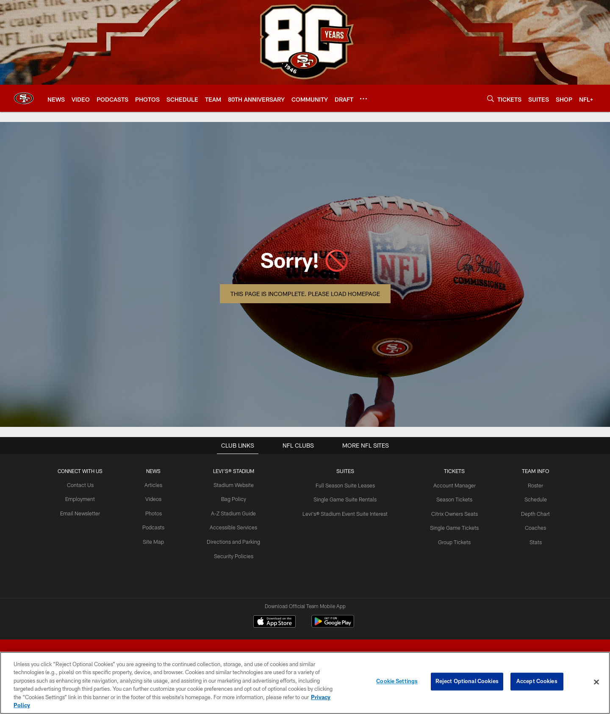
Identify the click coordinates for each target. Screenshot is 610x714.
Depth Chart (530, 512)
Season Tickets (451, 499)
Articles (156, 485)
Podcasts (156, 526)
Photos (156, 512)
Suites (344, 471)
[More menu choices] (363, 98)
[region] (305, 683)
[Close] (596, 682)
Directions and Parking (235, 540)
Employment (85, 499)
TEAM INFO (530, 471)
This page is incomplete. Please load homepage (305, 293)
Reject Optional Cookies (467, 681)
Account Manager (451, 485)
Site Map (156, 540)
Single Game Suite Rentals (344, 499)
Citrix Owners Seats (451, 512)
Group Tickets (451, 540)
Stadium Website (235, 485)
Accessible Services (235, 526)
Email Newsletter (85, 512)
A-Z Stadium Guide (235, 512)
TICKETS (451, 471)
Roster (530, 485)
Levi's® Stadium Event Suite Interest (344, 512)
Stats (530, 540)
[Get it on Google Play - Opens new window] (332, 625)
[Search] (490, 98)
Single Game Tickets (451, 526)
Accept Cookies (536, 681)
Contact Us (84, 485)
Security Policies (235, 554)
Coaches (531, 526)
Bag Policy (235, 499)
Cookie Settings (397, 681)
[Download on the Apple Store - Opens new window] (274, 622)
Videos (156, 499)
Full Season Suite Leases (344, 485)
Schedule (530, 499)
